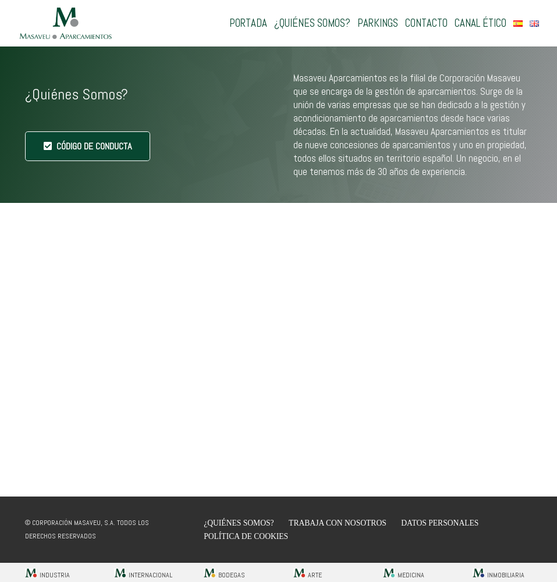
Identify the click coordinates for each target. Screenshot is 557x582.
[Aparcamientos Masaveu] (65, 24)
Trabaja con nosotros (337, 523)
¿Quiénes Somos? (239, 523)
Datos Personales (439, 523)
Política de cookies (246, 536)
